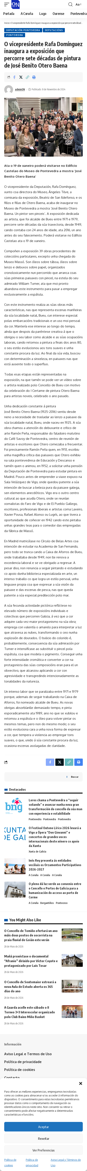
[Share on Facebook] (14, 77)
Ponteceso (62, 903)
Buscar (74, 776)
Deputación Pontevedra (23, 30)
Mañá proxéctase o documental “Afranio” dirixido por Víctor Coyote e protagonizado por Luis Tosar (31, 960)
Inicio (6, 22)
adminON (20, 89)
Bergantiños (47, 903)
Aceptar (43, 1127)
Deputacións (54, 30)
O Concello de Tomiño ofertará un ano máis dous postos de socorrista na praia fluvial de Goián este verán (31, 935)
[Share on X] (21, 77)
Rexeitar (43, 1138)
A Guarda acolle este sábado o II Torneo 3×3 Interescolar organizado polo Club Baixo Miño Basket (29, 1012)
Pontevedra (14, 35)
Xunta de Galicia (37, 851)
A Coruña (33, 875)
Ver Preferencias (44, 1150)
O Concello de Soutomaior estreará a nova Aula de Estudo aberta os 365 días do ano (30, 986)
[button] (81, 1083)
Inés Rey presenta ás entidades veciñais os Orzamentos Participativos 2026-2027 (55, 865)
